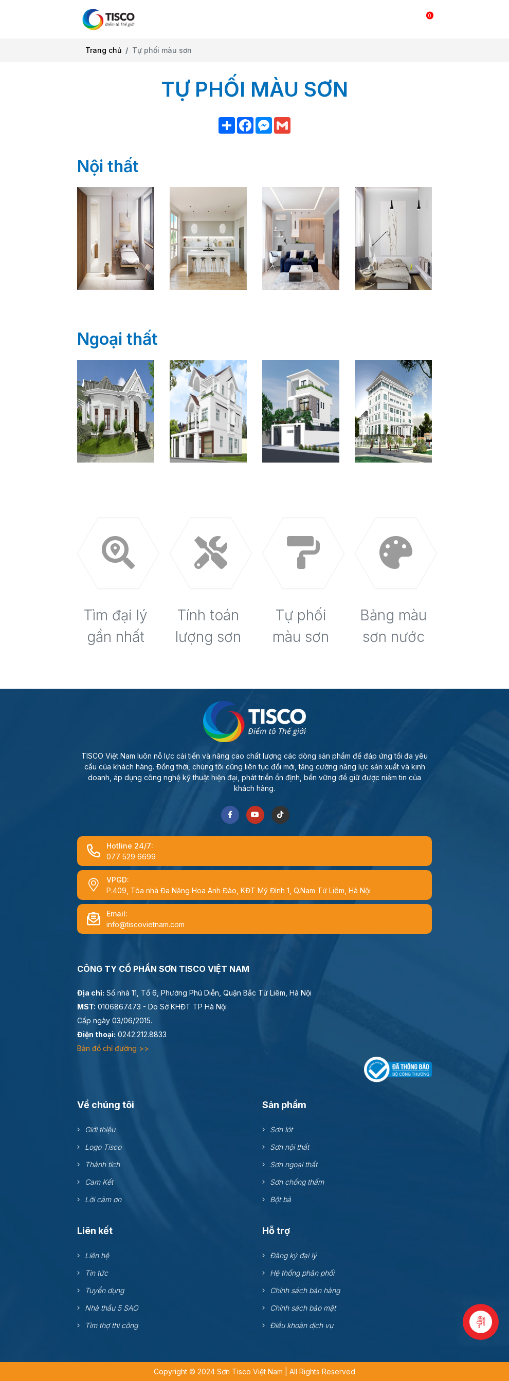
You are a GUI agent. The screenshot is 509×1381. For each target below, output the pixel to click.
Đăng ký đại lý (293, 1255)
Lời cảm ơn (103, 1199)
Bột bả (280, 1199)
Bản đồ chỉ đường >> (113, 1048)
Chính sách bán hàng (305, 1290)
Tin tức (96, 1272)
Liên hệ (97, 1255)
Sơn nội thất (289, 1147)
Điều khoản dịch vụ (301, 1325)
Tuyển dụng (104, 1290)
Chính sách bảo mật (303, 1307)
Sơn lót (281, 1129)
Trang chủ (103, 50)
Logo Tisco (103, 1147)
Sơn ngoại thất (293, 1164)
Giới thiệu (100, 1129)
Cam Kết (99, 1181)
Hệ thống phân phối (302, 1272)
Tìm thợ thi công (111, 1325)
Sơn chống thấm (297, 1181)
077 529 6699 (131, 856)
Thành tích (102, 1164)
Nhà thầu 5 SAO (111, 1307)
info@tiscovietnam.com (145, 924)
